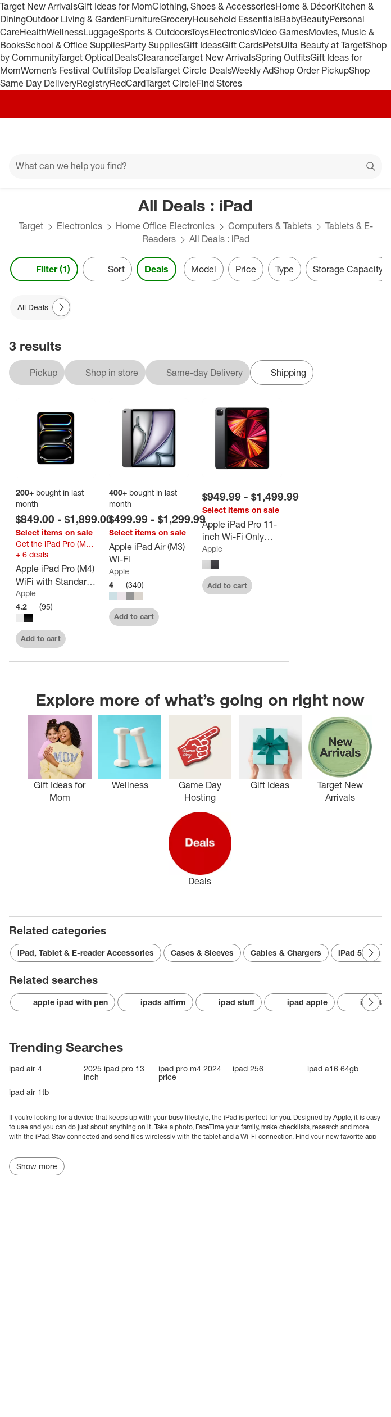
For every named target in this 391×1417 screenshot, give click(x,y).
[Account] (338, 136)
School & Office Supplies (75, 45)
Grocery (176, 19)
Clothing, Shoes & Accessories (213, 6)
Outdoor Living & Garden (75, 19)
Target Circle (171, 83)
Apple (26, 593)
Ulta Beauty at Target (323, 45)
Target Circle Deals (193, 70)
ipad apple (299, 1002)
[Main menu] (23, 136)
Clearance (157, 57)
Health (33, 32)
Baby (290, 19)
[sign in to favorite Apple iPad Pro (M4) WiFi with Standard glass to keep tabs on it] (79, 636)
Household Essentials (236, 19)
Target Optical (86, 57)
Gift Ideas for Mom (115, 6)
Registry (93, 83)
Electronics (231, 32)
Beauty (315, 19)
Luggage (101, 32)
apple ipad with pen (62, 1002)
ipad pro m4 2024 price (189, 1073)
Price (245, 269)
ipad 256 (248, 1068)
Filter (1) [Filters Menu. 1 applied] (44, 269)
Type (284, 269)
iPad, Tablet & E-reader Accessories (85, 952)
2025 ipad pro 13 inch (114, 1073)
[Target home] (195, 136)
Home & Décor (304, 6)
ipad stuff (228, 1002)
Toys (200, 32)
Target (31, 225)
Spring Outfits (283, 57)
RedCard (128, 83)
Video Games (281, 32)
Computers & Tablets (270, 225)
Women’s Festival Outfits (69, 70)
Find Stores (219, 83)
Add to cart (41, 638)
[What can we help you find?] (195, 166)
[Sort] (107, 269)
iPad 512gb (359, 952)
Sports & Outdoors (155, 32)
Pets (272, 45)
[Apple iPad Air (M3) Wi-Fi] (149, 553)
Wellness (65, 32)
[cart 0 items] (367, 136)
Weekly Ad (252, 70)
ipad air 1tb (29, 1092)
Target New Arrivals (39, 6)
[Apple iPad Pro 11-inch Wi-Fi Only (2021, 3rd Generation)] (242, 531)
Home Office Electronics (165, 225)
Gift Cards (242, 45)
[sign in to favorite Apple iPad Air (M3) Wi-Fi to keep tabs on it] (173, 614)
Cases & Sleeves (202, 952)
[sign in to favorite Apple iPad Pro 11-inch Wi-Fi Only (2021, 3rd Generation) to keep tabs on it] (266, 583)
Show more (36, 1166)
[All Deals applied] (40, 307)
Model (203, 269)
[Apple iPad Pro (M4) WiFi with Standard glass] (56, 575)
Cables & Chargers (286, 952)
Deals (125, 57)
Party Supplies (154, 45)
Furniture (142, 19)
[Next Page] (61, 307)
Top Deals (136, 70)
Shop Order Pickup (311, 70)
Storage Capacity (348, 269)
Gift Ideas (202, 45)
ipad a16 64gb (332, 1068)
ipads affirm (155, 1002)
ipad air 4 (25, 1068)
